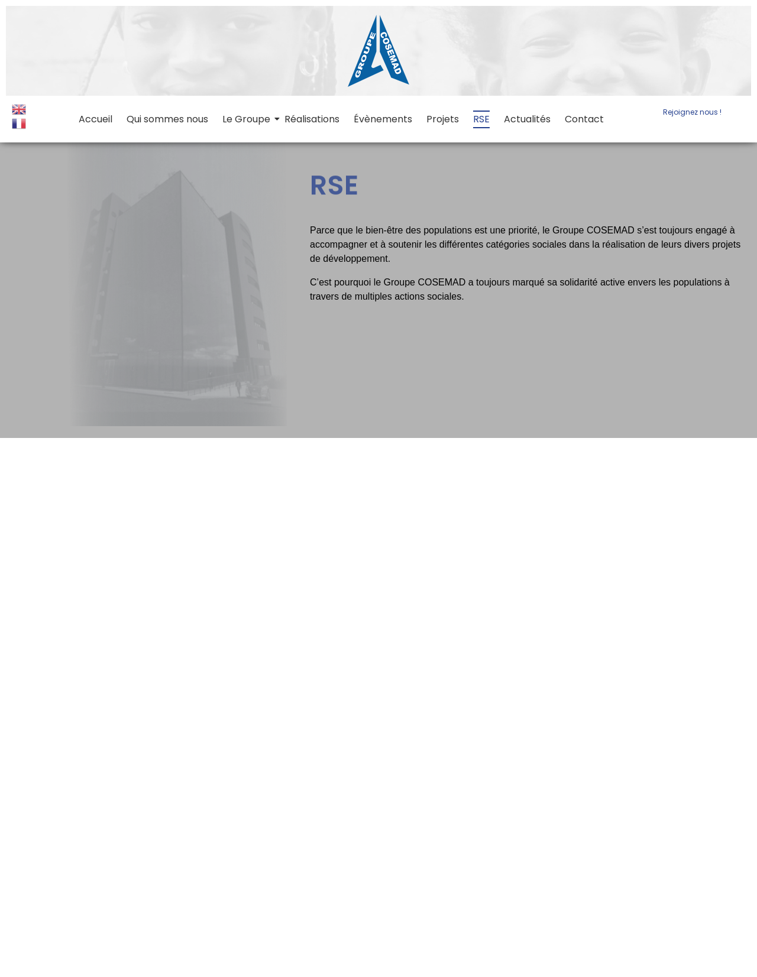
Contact (584, 119)
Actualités (527, 119)
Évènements (383, 119)
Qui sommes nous (167, 119)
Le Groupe (246, 119)
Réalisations (311, 119)
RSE (481, 119)
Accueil (95, 119)
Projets (442, 119)
